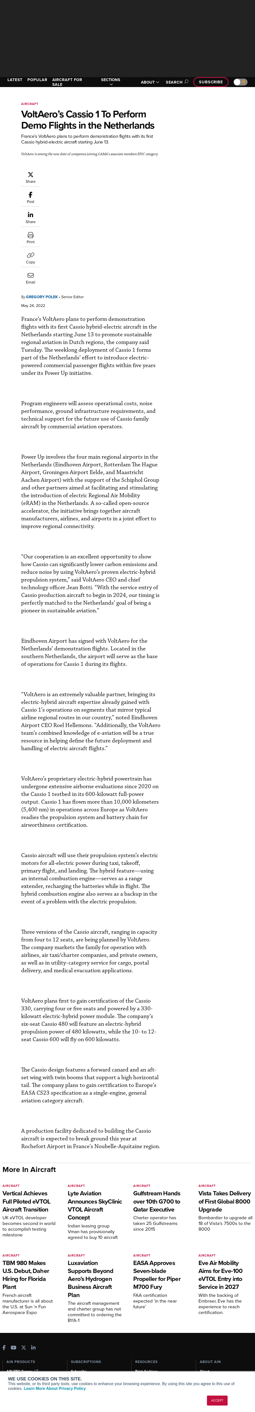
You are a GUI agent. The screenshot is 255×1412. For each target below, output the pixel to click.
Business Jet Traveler (26, 1356)
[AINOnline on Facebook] (4, 1309)
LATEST (14, 79)
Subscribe (211, 82)
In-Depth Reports (148, 1345)
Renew (76, 1345)
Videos (140, 1352)
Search (176, 82)
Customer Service (85, 1338)
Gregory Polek (42, 196)
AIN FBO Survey (22, 1331)
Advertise (210, 1358)
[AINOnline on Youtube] (13, 1309)
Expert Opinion (147, 1338)
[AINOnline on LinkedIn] (33, 1309)
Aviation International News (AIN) (29, 1340)
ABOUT (150, 82)
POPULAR (37, 79)
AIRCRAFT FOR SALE (67, 82)
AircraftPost (19, 1349)
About (204, 1331)
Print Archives (146, 1331)
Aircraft (30, 103)
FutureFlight (16, 1363)
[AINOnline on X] (23, 1309)
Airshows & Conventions (155, 1365)
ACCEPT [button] (217, 1400)
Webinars (142, 1358)
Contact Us (209, 1352)
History (205, 1345)
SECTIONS (110, 82)
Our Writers (209, 1338)
